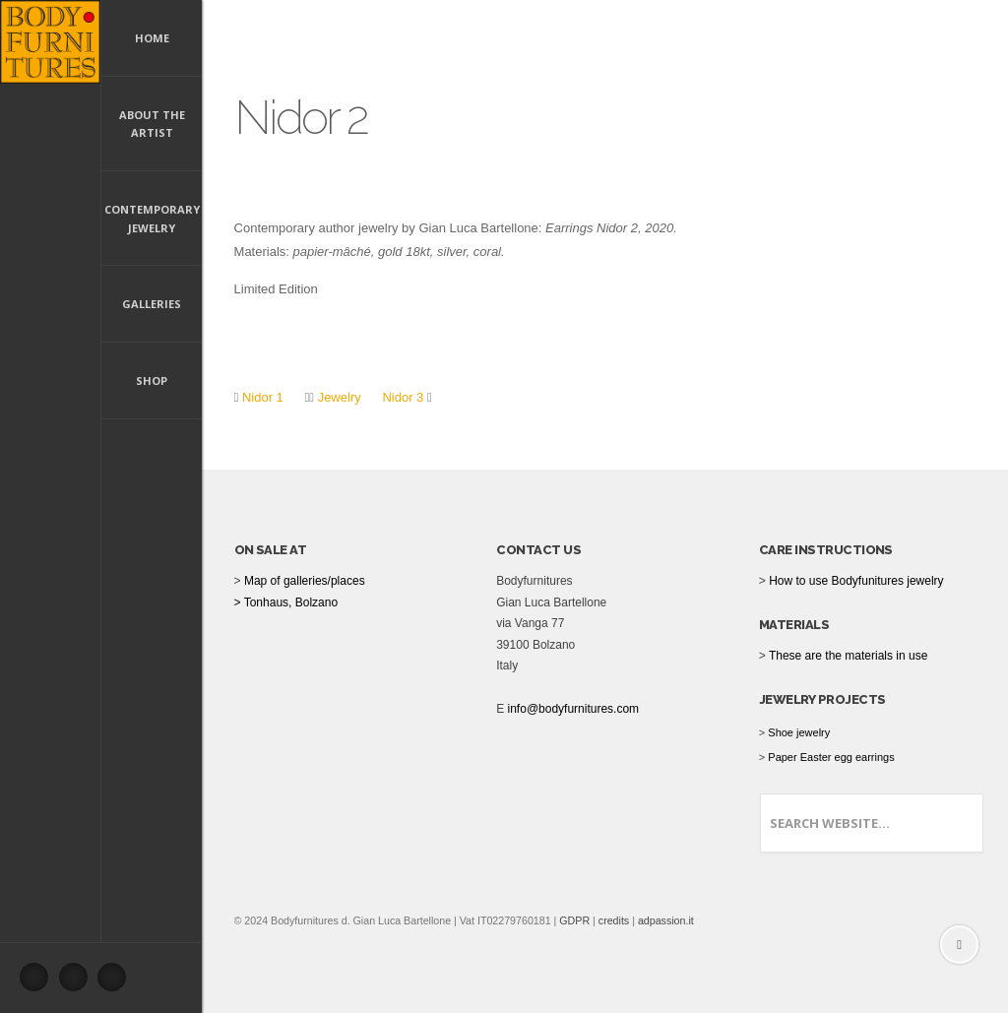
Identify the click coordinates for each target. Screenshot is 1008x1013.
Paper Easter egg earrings (831, 757)
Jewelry (337, 397)
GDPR (574, 920)
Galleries (151, 303)
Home (152, 38)
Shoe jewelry (799, 732)
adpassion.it (666, 920)
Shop (151, 380)
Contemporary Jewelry (152, 218)
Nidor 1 (263, 397)
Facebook (39, 982)
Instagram (117, 982)
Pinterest (78, 982)
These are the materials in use (848, 656)
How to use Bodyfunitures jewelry (856, 581)
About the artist (152, 124)
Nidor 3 (402, 397)
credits (613, 920)
